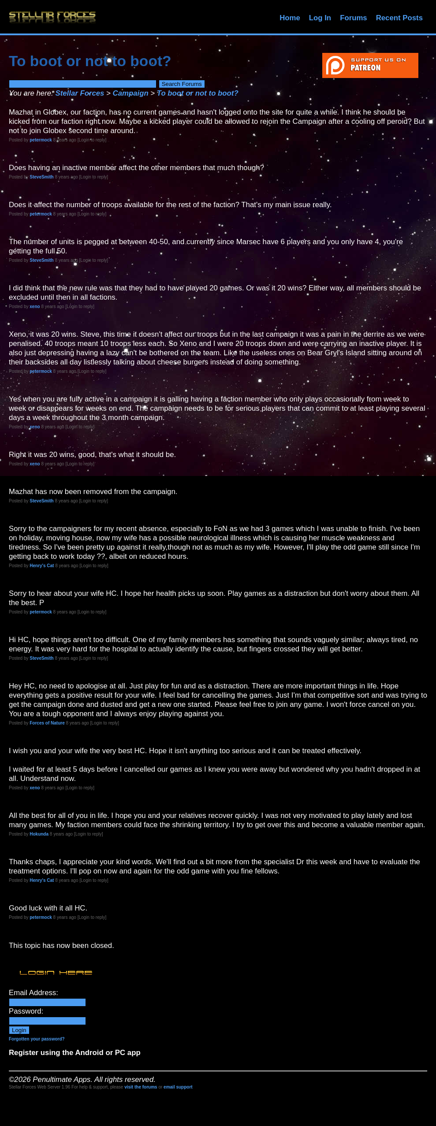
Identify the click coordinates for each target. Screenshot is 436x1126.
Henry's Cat (42, 565)
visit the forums (140, 1087)
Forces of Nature (47, 723)
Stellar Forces (79, 93)
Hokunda (39, 834)
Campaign (131, 93)
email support (178, 1087)
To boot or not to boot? (197, 93)
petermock (41, 139)
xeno (35, 306)
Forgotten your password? (37, 1039)
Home (289, 18)
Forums (353, 18)
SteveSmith (41, 177)
